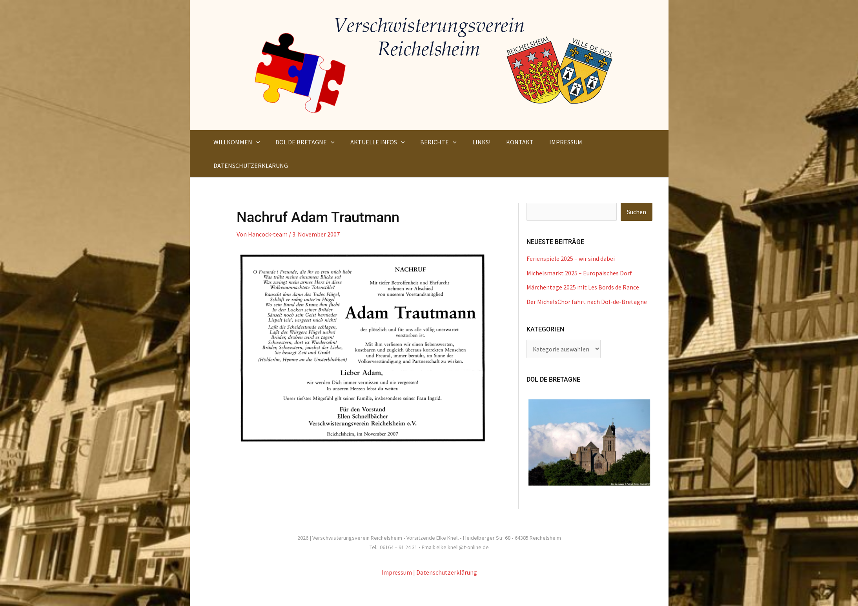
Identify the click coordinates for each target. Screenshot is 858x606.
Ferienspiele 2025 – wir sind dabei (570, 258)
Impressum (396, 571)
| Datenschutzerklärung (445, 571)
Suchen (636, 212)
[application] (255, 142)
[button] (235, 142)
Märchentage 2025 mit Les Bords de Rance (582, 287)
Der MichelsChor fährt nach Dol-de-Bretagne (586, 301)
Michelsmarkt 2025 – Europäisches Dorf (579, 273)
